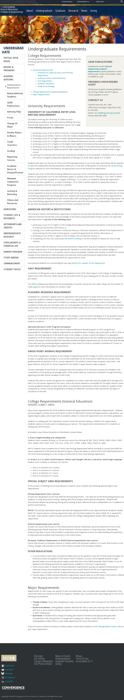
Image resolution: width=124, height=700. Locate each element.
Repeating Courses (12, 159)
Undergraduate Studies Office (110, 626)
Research (73, 10)
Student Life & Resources (12, 218)
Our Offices (39, 658)
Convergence (67, 2)
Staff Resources (68, 5)
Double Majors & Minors (14, 135)
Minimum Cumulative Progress (12, 183)
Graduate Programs (64, 661)
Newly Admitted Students (15, 96)
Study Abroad (11, 258)
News (84, 10)
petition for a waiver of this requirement (88, 263)
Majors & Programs (9, 68)
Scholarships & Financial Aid (12, 245)
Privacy (79, 656)
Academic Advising (8, 78)
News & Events (62, 656)
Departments (82, 2)
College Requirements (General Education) (50, 92)
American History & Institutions (49, 209)
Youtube (9, 669)
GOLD (106, 95)
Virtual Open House (11, 59)
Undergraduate (44, 10)
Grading (11, 151)
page (35, 287)
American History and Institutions (52, 78)
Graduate (60, 10)
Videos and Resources (12, 203)
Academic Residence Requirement (49, 292)
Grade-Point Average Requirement (50, 351)
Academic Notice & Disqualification (15, 170)
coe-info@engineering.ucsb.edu (107, 113)
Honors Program (13, 252)
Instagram (10, 677)
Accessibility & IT (84, 661)
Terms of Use (82, 658)
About (29, 10)
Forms (10, 118)
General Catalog (74, 239)
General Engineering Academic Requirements (100, 68)
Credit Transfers (12, 144)
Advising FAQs (14, 112)
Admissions (10, 210)
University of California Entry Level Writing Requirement (52, 113)
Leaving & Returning (12, 193)
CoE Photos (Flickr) (43, 663)
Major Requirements (41, 94)
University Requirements (43, 70)
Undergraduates (63, 658)
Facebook (9, 665)
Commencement (12, 264)
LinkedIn (9, 681)
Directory (100, 2)
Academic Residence (46, 84)
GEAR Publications (13, 105)
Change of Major (12, 126)
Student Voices (12, 270)
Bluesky (8, 673)
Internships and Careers (13, 227)
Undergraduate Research (12, 236)
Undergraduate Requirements (14, 87)
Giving (93, 10)
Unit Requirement (45, 81)
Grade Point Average (46, 86)
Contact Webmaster (43, 661)
